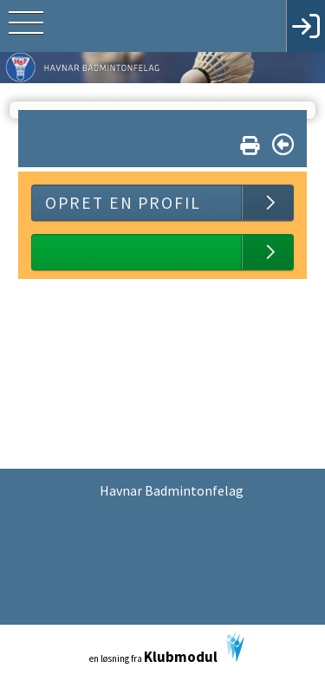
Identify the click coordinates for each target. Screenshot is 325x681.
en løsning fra (166, 648)
